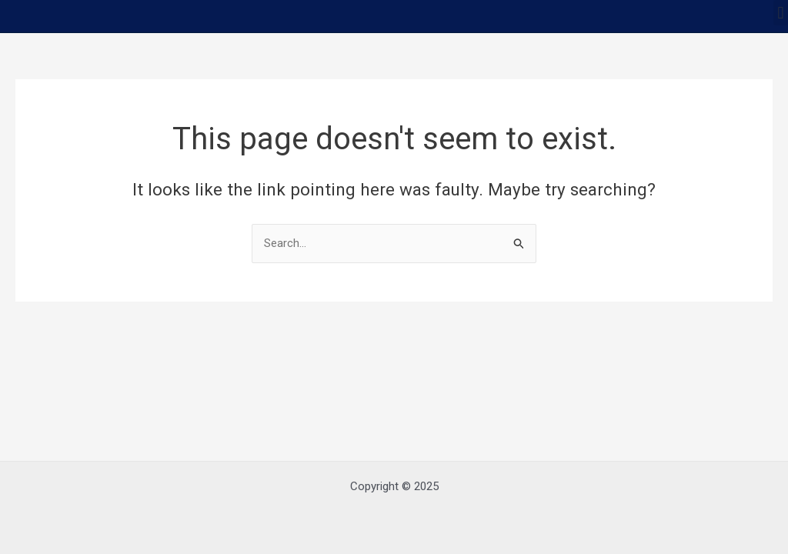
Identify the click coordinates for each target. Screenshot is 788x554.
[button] (780, 12)
